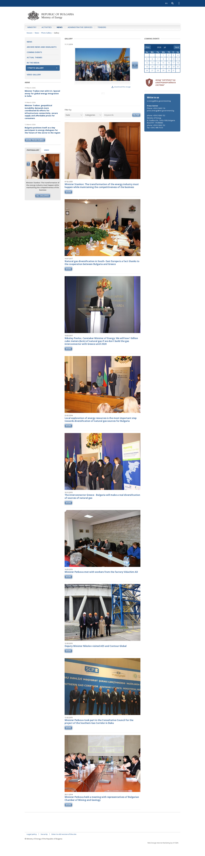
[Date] (74, 125)
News (59, 27)
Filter (136, 125)
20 (152, 67)
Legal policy (32, 845)
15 (163, 63)
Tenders (102, 27)
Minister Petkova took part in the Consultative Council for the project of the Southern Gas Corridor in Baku (99, 732)
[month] (165, 47)
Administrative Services (80, 27)
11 (178, 59)
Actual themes (34, 57)
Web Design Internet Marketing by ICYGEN (162, 853)
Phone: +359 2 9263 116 (156, 108)
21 (158, 67)
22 (163, 67)
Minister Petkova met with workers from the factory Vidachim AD (101, 582)
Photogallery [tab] (33, 150)
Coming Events (34, 52)
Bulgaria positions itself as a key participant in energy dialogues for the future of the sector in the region (42, 130)
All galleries (42, 195)
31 (173, 70)
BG (166, 3)
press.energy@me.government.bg (160, 110)
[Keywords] (117, 125)
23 (169, 67)
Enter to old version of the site (64, 845)
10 (173, 59)
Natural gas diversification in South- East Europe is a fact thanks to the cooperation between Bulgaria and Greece (102, 273)
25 (178, 67)
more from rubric (35, 140)
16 (169, 63)
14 (158, 63)
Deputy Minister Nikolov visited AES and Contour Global (96, 656)
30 (169, 70)
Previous (28, 164)
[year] (159, 47)
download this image (121, 87)
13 (152, 63)
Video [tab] (46, 150)
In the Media (33, 62)
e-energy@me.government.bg (159, 101)
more (68, 202)
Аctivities (47, 27)
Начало (29, 33)
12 (147, 63)
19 (147, 67)
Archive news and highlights (41, 47)
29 (163, 70)
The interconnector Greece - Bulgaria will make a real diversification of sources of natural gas (102, 507)
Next (57, 164)
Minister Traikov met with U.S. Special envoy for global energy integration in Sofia (42, 93)
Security (44, 845)
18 (178, 63)
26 (147, 70)
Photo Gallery (46, 33)
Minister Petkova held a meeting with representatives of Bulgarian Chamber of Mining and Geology (102, 809)
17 (173, 63)
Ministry (31, 27)
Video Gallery (34, 74)
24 (173, 67)
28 (158, 70)
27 (152, 70)
